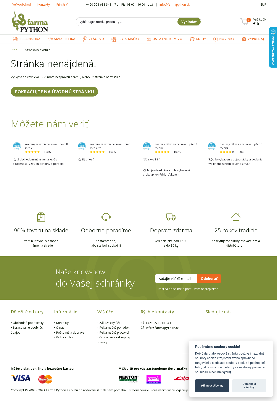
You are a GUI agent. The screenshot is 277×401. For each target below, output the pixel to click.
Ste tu (14, 50)
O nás (60, 327)
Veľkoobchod (21, 4)
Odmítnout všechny (249, 385)
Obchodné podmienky (28, 323)
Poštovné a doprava (70, 332)
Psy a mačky (125, 39)
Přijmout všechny (212, 385)
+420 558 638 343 (99, 4)
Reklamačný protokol (114, 332)
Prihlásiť (61, 4)
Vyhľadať (189, 21)
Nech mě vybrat (220, 372)
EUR (263, 4)
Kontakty (43, 4)
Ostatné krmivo (164, 39)
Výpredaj (253, 39)
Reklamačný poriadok (114, 327)
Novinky (223, 39)
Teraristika (26, 39)
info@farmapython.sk (174, 4)
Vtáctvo (93, 39)
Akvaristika (61, 39)
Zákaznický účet (110, 323)
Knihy (198, 39)
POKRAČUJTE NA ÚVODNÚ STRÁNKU (54, 92)
